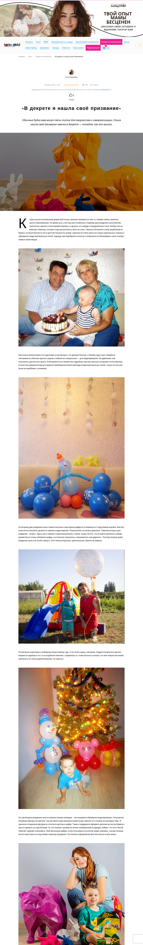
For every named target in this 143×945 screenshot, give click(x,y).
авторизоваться (105, 90)
